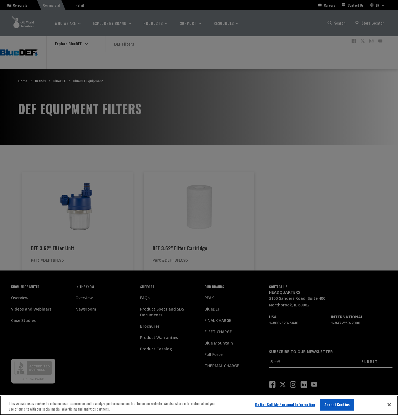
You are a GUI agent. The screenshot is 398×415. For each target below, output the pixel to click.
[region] (199, 405)
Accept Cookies (337, 404)
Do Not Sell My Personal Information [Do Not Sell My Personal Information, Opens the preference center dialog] (285, 404)
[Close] (389, 404)
